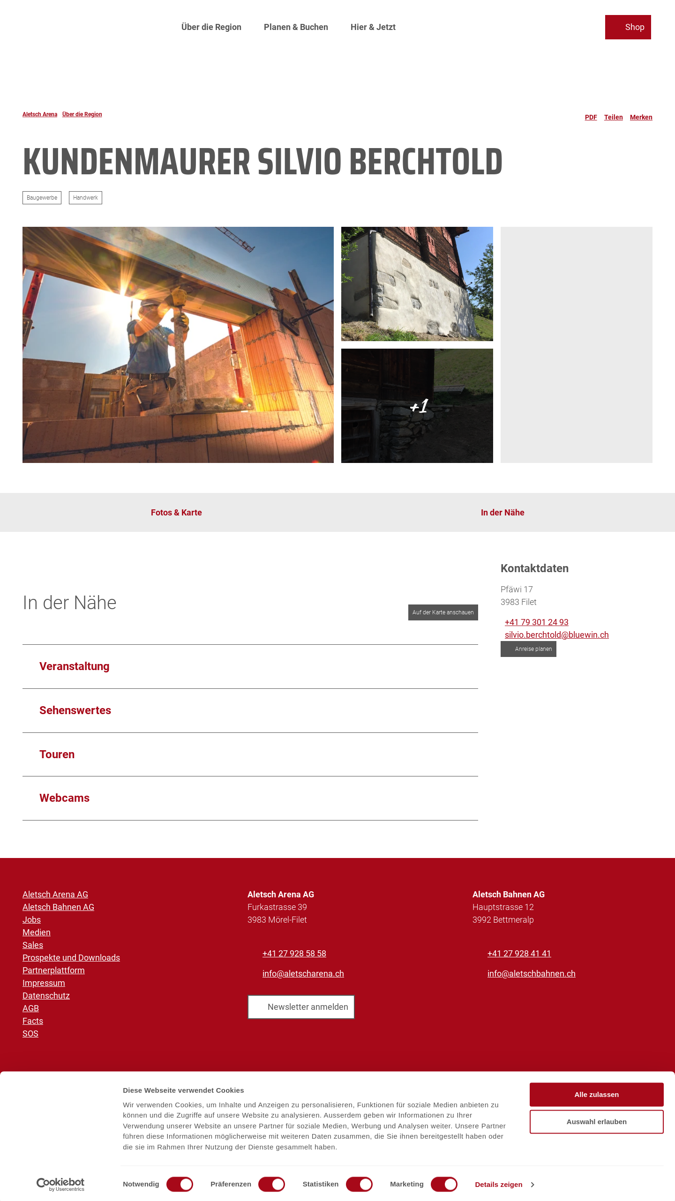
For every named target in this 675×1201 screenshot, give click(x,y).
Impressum (43, 983)
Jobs (31, 920)
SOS (30, 1033)
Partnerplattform (53, 970)
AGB (30, 1008)
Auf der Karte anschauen (443, 612)
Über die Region (211, 26)
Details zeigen (498, 1182)
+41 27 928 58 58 (294, 953)
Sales (32, 945)
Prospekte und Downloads (71, 957)
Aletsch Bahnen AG (58, 907)
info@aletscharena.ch (303, 973)
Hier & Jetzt (373, 26)
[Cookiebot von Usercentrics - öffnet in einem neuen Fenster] (61, 1183)
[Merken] (641, 114)
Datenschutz (46, 995)
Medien (36, 932)
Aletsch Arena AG (55, 894)
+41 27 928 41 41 (519, 953)
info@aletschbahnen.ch (532, 973)
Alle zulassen (596, 1093)
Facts (32, 1021)
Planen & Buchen (296, 26)
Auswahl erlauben (597, 1120)
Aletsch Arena (39, 114)
